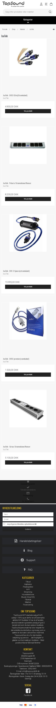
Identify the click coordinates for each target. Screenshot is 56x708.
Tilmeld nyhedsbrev (28, 490)
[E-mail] (28, 519)
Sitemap (28, 679)
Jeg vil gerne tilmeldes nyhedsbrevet (25, 523)
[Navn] (28, 514)
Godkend (28, 529)
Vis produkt (28, 111)
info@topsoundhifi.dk (30, 671)
